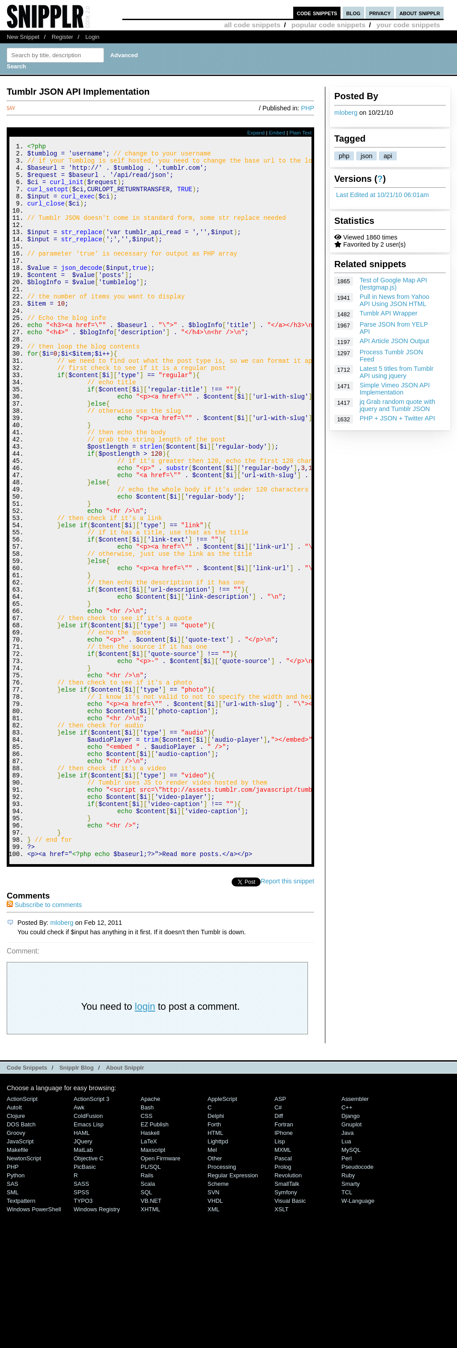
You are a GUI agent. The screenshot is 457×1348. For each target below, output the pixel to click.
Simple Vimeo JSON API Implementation (395, 389)
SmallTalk (286, 1317)
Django (350, 1250)
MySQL (351, 1284)
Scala (148, 1317)
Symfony (285, 1326)
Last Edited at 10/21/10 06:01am (382, 194)
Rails (147, 1309)
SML (13, 1326)
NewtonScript (24, 1292)
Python (16, 1309)
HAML (82, 1267)
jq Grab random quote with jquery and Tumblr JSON (398, 405)
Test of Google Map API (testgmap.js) (393, 284)
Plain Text (300, 132)
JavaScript (20, 1275)
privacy (380, 13)
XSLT (281, 1343)
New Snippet (23, 37)
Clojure (16, 1250)
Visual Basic (290, 1334)
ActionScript (22, 1233)
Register (62, 37)
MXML (282, 1284)
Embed (277, 132)
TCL (346, 1326)
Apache (150, 1233)
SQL (146, 1326)
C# (278, 1241)
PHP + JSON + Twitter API (397, 418)
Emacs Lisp (89, 1258)
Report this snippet (287, 1015)
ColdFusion (88, 1250)
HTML (215, 1267)
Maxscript (153, 1284)
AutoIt (14, 1241)
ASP (280, 1233)
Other (215, 1292)
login (145, 1140)
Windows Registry (97, 1343)
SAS (12, 1317)
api (387, 156)
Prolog (282, 1301)
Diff (278, 1250)
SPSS (81, 1326)
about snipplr (419, 13)
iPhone (283, 1267)
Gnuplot (351, 1258)
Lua (346, 1275)
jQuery (83, 1275)
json (366, 156)
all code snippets (252, 25)
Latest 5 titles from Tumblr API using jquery (397, 372)
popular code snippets (328, 25)
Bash (147, 1241)
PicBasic (85, 1301)
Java (347, 1267)
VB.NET (151, 1334)
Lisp (279, 1275)
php (344, 156)
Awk (79, 1241)
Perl (346, 1292)
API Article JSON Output (394, 340)
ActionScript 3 (91, 1233)
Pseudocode (357, 1301)
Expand (256, 132)
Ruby (348, 1309)
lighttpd (218, 1275)
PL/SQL (151, 1301)
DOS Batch (21, 1258)
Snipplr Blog (76, 1201)
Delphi (216, 1250)
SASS (81, 1317)
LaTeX (149, 1275)
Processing (222, 1301)
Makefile (17, 1284)
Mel (212, 1284)
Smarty (350, 1317)
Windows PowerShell (34, 1343)
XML (214, 1343)
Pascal (283, 1292)
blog (353, 13)
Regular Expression (233, 1309)
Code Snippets (27, 1201)
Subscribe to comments (44, 1038)
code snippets (317, 13)
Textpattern (21, 1334)
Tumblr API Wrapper (389, 313)
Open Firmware (160, 1292)
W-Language (357, 1334)
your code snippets (408, 25)
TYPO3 (83, 1334)
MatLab (83, 1284)
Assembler (355, 1233)
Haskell (150, 1267)
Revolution (288, 1309)
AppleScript (222, 1233)
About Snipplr (125, 1201)
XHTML (150, 1343)
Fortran (283, 1258)
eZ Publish (155, 1258)
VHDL (215, 1334)
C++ (346, 1241)
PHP (307, 108)
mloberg (345, 112)
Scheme (218, 1317)
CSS (147, 1250)
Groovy (16, 1267)
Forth (214, 1258)
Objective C (89, 1292)
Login (92, 37)
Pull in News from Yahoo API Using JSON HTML (394, 300)
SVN (214, 1326)
